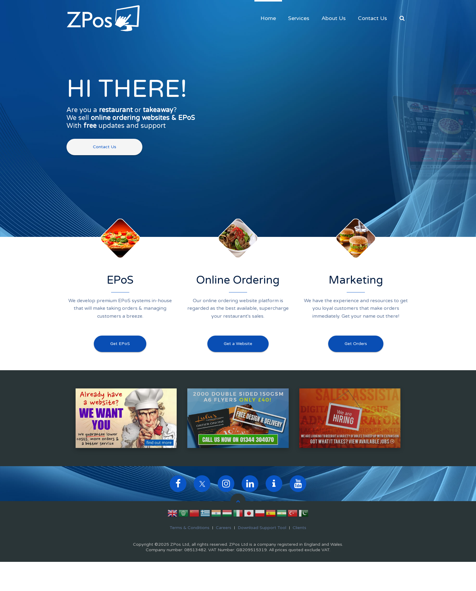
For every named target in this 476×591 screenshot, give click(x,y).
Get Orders (356, 343)
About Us (333, 18)
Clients (299, 527)
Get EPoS (120, 343)
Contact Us (372, 18)
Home (268, 18)
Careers (223, 527)
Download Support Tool (262, 527)
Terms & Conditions (189, 527)
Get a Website (238, 343)
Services (298, 18)
